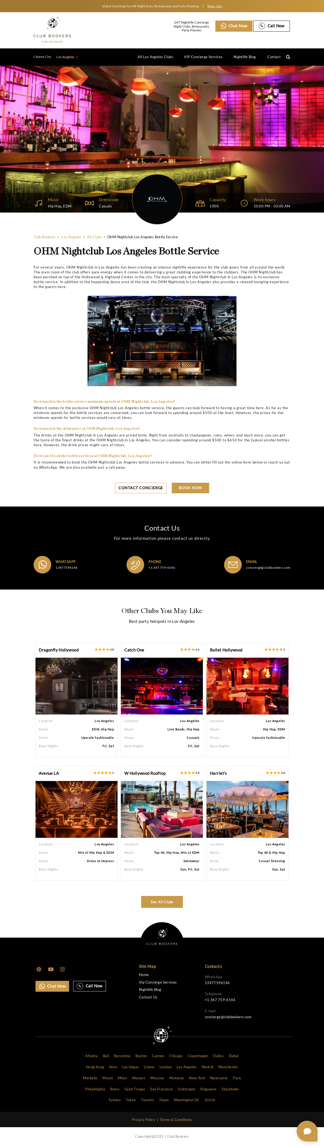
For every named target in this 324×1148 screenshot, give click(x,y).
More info (215, 6)
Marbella (90, 1078)
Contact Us (148, 997)
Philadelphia (95, 1089)
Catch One (134, 650)
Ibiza (113, 1067)
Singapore (208, 1089)
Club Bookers (45, 237)
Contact (274, 57)
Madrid (207, 1067)
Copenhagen (198, 1056)
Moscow (157, 1078)
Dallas (218, 1056)
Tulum (164, 1100)
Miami (107, 1078)
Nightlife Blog (245, 57)
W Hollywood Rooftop (145, 773)
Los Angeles (67, 57)
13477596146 (66, 567)
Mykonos (176, 1078)
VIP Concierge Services (203, 57)
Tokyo (131, 1100)
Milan (122, 1078)
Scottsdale (186, 1089)
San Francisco (161, 1089)
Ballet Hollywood (226, 650)
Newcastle (219, 1078)
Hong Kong (95, 1067)
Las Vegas (130, 1067)
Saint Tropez (135, 1089)
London (165, 1067)
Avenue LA (49, 773)
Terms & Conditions (176, 1120)
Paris (237, 1078)
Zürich (210, 1100)
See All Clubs (162, 902)
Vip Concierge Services (158, 982)
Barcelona (122, 1056)
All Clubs (94, 237)
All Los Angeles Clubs (155, 57)
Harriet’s (218, 773)
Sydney (115, 1100)
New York (197, 1078)
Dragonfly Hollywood (59, 650)
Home (144, 975)
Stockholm (230, 1089)
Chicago (176, 1056)
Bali (106, 1056)
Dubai (234, 1056)
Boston (141, 1056)
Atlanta (91, 1056)
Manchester (228, 1067)
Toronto (147, 1100)
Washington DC (187, 1100)
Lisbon (149, 1067)
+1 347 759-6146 (161, 567)
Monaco (138, 1078)
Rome (115, 1089)
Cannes (158, 1056)
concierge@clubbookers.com (268, 567)
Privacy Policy (143, 1120)
